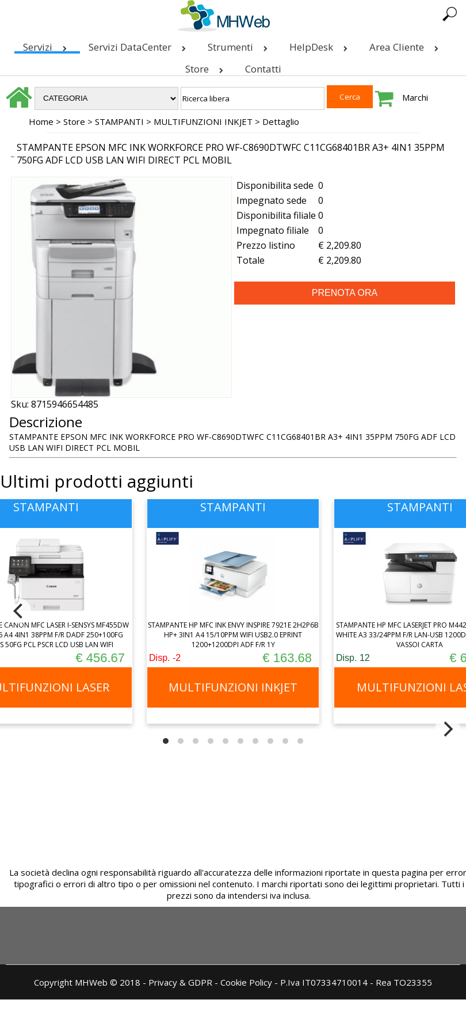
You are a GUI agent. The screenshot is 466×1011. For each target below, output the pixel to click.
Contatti (263, 68)
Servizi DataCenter (139, 45)
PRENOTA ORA (344, 293)
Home (41, 121)
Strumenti (240, 45)
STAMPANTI (119, 121)
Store (206, 66)
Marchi (415, 97)
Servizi (47, 45)
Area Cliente (406, 45)
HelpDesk (320, 45)
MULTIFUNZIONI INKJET (203, 121)
